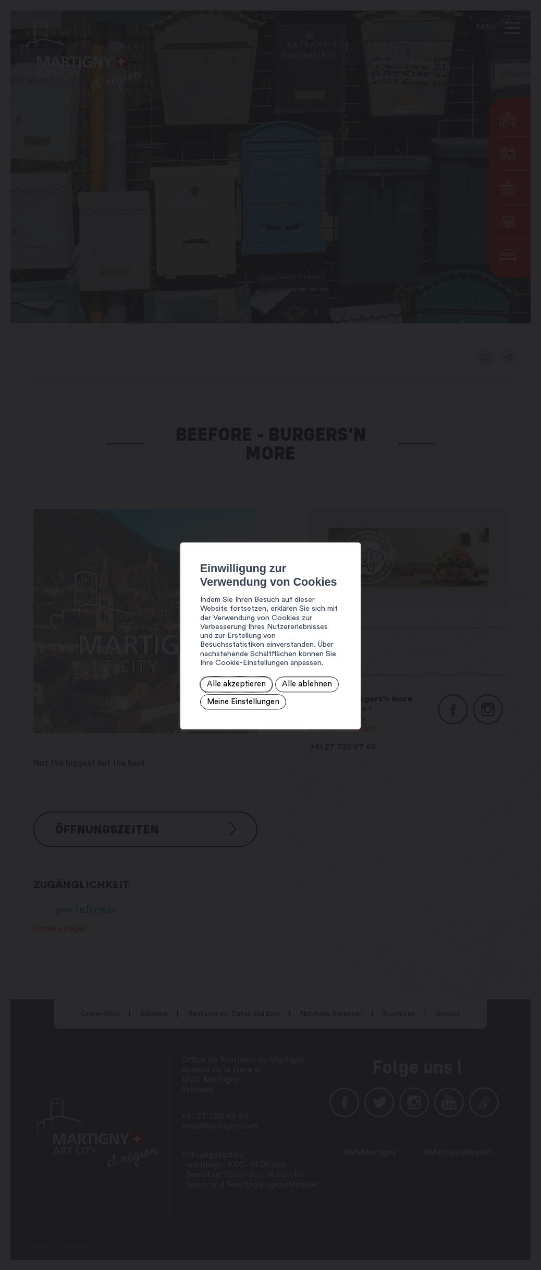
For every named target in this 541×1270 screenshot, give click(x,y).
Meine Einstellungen (297, 667)
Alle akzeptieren (160, 667)
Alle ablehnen (225, 667)
